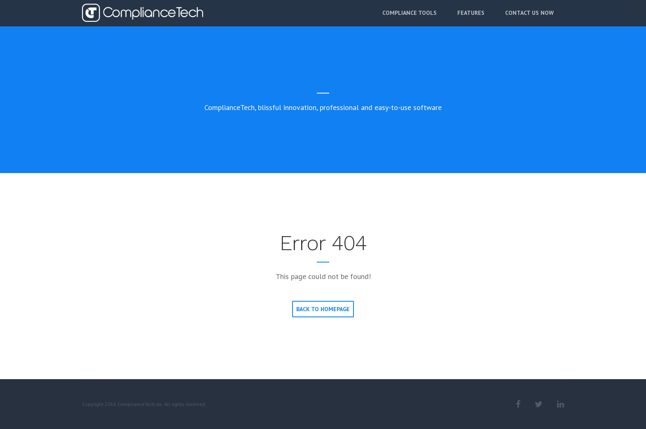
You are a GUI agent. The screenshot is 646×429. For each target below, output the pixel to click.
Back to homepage (323, 309)
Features (471, 19)
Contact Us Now (529, 19)
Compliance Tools (409, 19)
